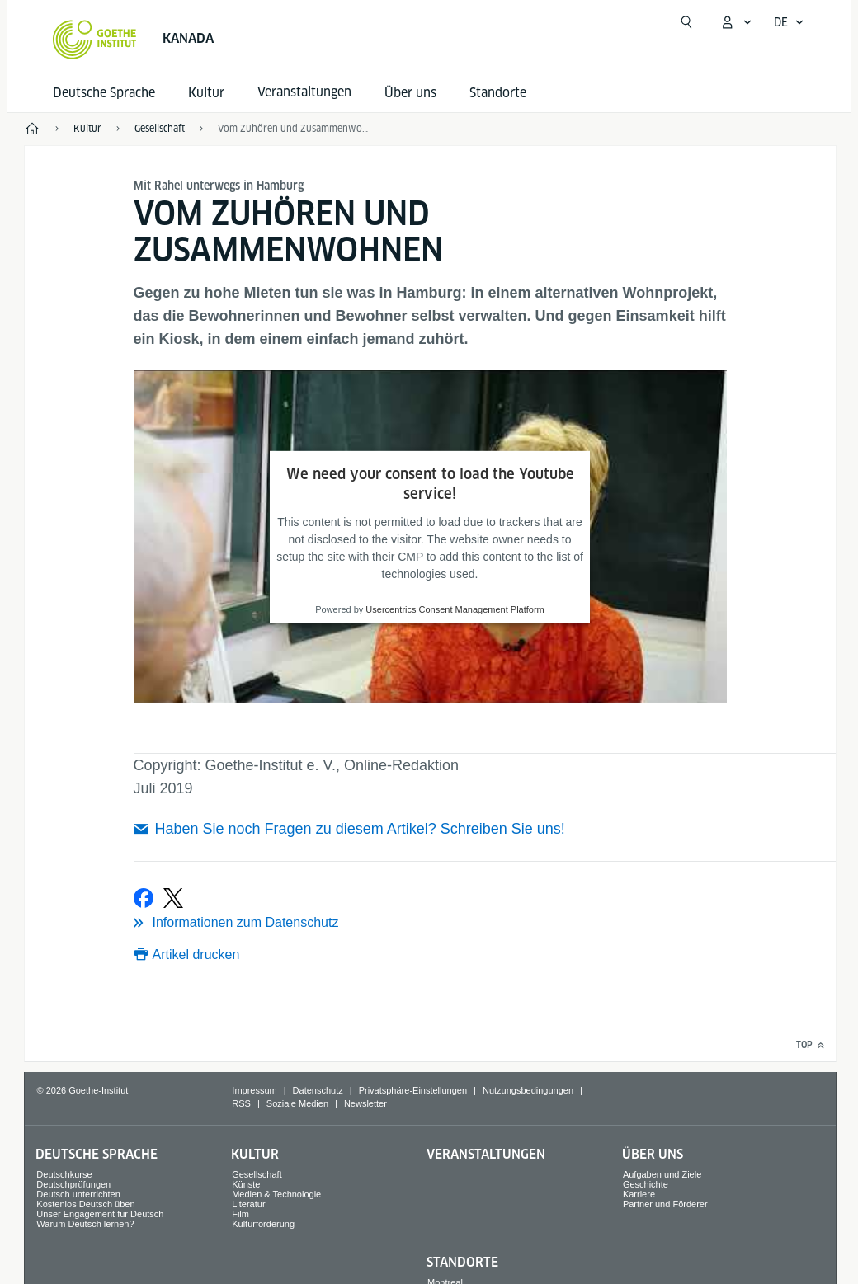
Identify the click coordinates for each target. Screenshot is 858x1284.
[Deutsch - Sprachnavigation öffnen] (789, 22)
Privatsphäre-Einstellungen (413, 1090)
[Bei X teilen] (173, 898)
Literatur (248, 1204)
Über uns (410, 92)
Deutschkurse (64, 1174)
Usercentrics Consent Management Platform (454, 609)
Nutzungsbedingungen (528, 1090)
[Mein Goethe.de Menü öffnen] (736, 22)
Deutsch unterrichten (78, 1194)
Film (240, 1214)
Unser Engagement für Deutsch (99, 1214)
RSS (241, 1103)
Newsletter (365, 1103)
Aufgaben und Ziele (662, 1174)
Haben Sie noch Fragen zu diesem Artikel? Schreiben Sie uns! (360, 829)
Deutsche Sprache (104, 92)
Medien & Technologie (276, 1194)
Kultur (206, 92)
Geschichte (645, 1184)
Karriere (639, 1194)
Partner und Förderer (665, 1204)
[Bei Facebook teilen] (143, 898)
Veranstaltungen (486, 1154)
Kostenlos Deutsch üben (85, 1204)
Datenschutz (318, 1090)
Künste (246, 1184)
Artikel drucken (196, 955)
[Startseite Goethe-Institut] (94, 39)
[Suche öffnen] (686, 22)
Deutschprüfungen (73, 1184)
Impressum (254, 1090)
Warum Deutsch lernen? (85, 1224)
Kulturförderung (263, 1224)
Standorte (497, 92)
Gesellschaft (257, 1174)
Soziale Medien (297, 1103)
